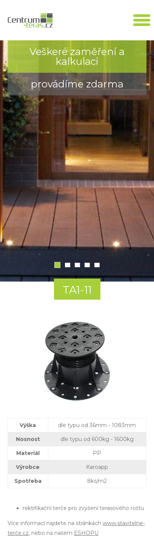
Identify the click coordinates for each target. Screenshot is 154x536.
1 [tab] (57, 265)
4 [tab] (87, 265)
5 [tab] (97, 265)
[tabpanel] (77, 161)
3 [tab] (77, 265)
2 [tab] (67, 265)
